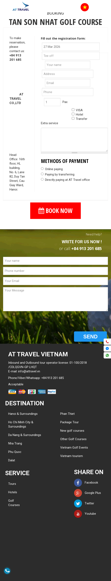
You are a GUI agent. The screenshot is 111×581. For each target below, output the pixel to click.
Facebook (86, 482)
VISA (77, 110)
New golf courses (72, 431)
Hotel (77, 114)
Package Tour (69, 422)
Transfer (79, 119)
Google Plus (87, 493)
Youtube (85, 514)
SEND (90, 336)
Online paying (52, 169)
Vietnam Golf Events (74, 447)
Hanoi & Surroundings (23, 414)
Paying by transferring (57, 174)
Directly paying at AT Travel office (65, 180)
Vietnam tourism (71, 456)
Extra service (49, 123)
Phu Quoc (14, 452)
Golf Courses (14, 503)
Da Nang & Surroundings (24, 435)
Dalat (11, 460)
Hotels (12, 492)
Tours (12, 484)
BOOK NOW (55, 210)
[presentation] (34, 321)
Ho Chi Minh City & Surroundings (20, 424)
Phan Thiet (67, 414)
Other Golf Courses (73, 439)
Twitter (84, 503)
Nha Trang (15, 443)
